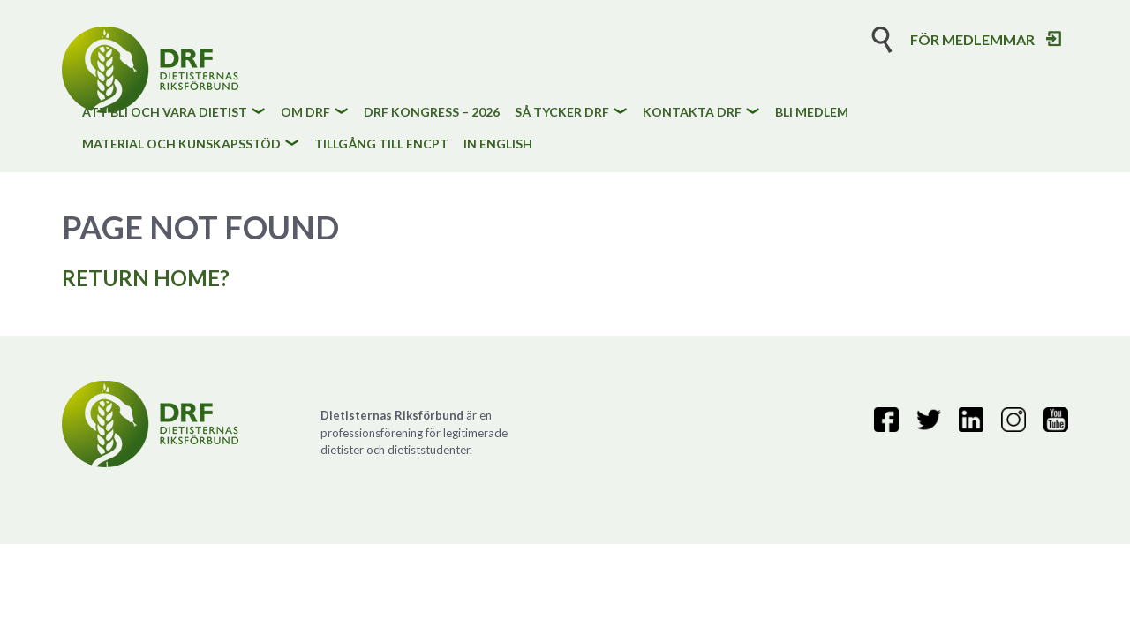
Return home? (146, 278)
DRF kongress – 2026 (432, 112)
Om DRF (305, 112)
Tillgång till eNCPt (381, 144)
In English (497, 144)
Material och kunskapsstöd (181, 144)
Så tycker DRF (562, 112)
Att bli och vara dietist (164, 112)
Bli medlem (811, 112)
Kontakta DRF (692, 112)
